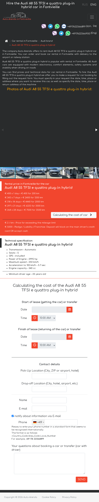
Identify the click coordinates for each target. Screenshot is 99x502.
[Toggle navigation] (92, 17)
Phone (22, 422)
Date (24, 309)
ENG (93, 4)
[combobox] (38, 422)
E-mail (23, 408)
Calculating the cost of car (73, 215)
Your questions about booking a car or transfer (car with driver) (49, 448)
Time (24, 318)
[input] (49, 310)
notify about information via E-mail (36, 416)
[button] (96, 129)
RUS (85, 4)
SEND (81, 479)
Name (23, 400)
